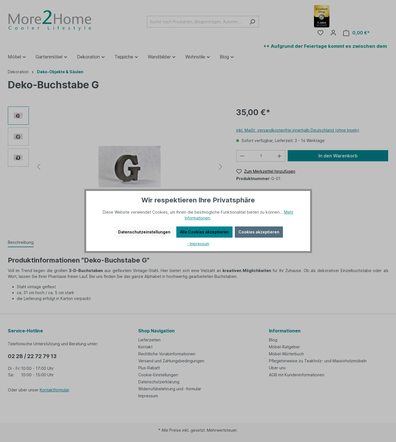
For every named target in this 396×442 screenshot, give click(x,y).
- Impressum (198, 243)
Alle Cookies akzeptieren (204, 232)
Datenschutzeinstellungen (144, 232)
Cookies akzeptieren (258, 232)
